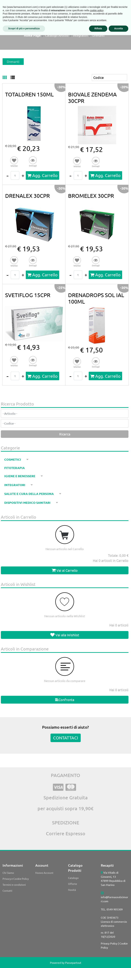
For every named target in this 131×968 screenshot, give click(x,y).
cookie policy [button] (96, 943)
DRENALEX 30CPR (27, 195)
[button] (32, 162)
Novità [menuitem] (72, 889)
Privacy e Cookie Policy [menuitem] (16, 878)
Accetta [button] (118, 961)
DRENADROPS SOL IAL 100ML (96, 298)
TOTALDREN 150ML (29, 94)
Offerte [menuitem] (72, 883)
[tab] (7, 77)
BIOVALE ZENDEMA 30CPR (92, 97)
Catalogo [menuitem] (73, 877)
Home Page (32, 35)
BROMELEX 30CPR (91, 195)
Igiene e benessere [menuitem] (20, 476)
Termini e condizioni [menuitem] (14, 884)
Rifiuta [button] (98, 961)
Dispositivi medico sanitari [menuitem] (27, 502)
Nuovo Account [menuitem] (44, 872)
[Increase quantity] (23, 175)
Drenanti (98, 35)
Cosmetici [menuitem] (13, 459)
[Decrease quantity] (7, 175)
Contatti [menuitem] (7, 890)
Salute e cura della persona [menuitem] (29, 494)
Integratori (80, 35)
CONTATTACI (65, 737)
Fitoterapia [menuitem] (14, 468)
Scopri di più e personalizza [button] (24, 961)
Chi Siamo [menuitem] (8, 872)
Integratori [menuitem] (15, 485)
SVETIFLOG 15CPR (27, 295)
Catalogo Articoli (57, 35)
